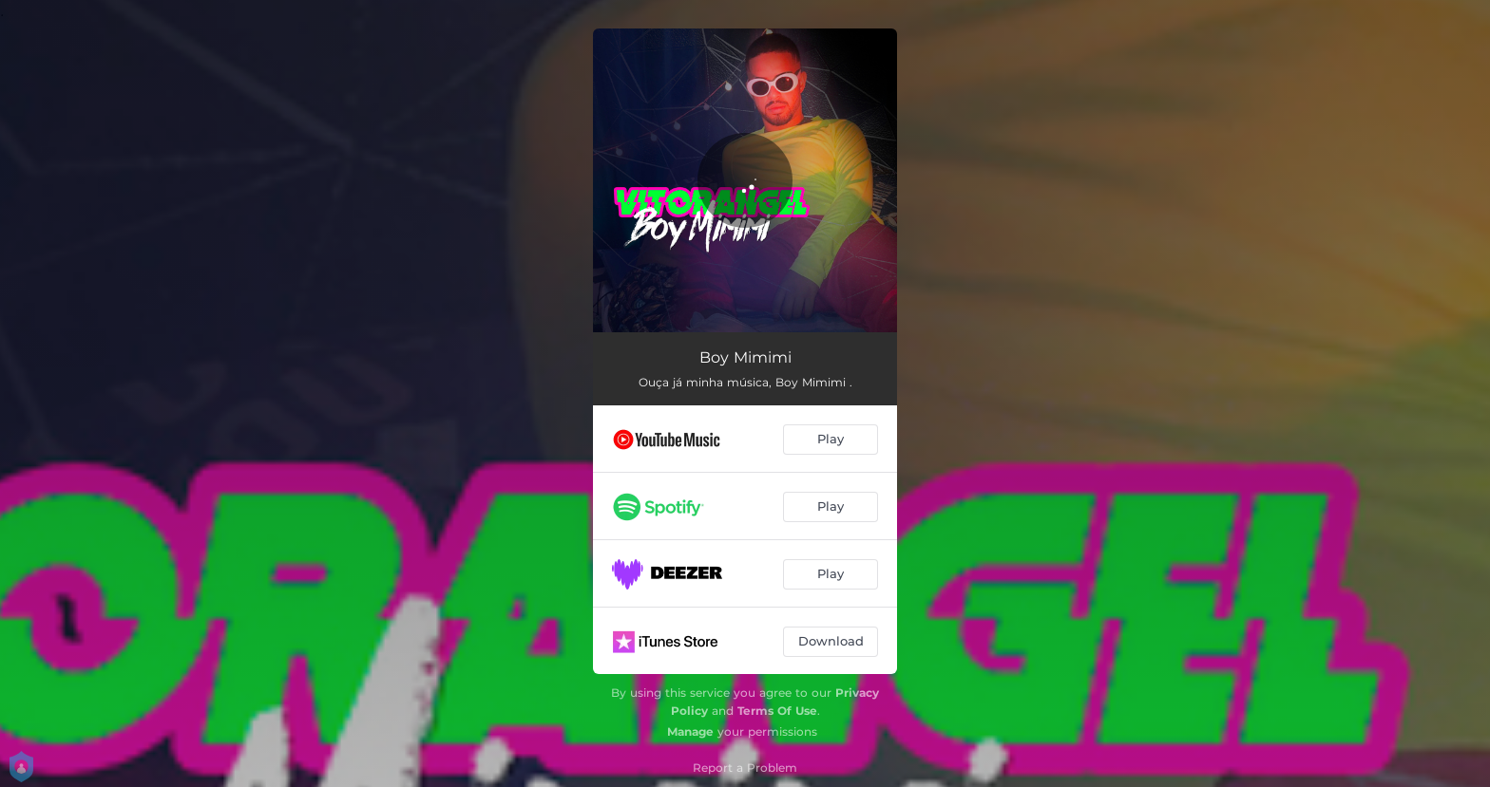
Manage (690, 731)
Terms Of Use (777, 710)
